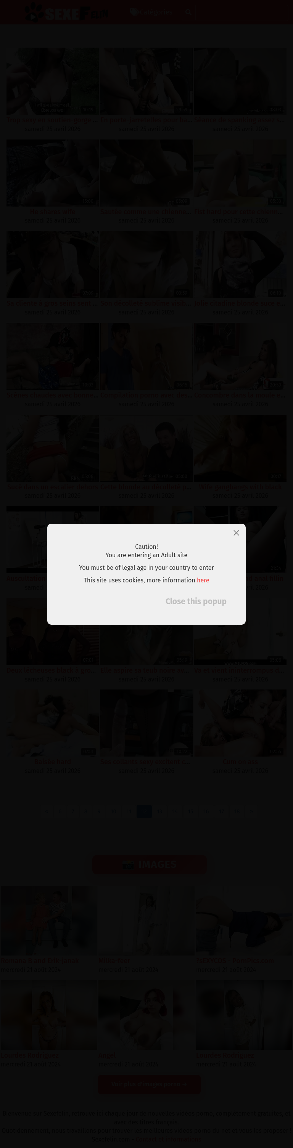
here (203, 580)
